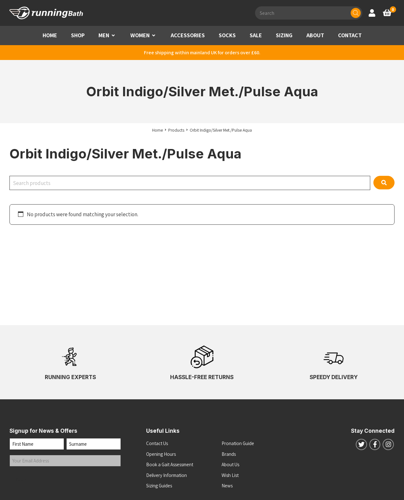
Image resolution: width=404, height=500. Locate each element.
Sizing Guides (159, 486)
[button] (113, 35)
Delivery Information (166, 475)
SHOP (78, 35)
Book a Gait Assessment (169, 464)
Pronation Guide (238, 443)
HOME (50, 35)
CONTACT (350, 35)
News (227, 486)
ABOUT (315, 35)
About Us (230, 464)
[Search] (356, 13)
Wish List (230, 475)
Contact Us (157, 443)
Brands (229, 454)
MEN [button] (103, 35)
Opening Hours (161, 454)
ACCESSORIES (188, 35)
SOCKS (227, 35)
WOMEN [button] (140, 35)
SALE (256, 35)
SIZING (284, 35)
